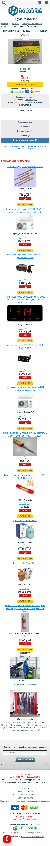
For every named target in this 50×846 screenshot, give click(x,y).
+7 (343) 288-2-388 (25, 19)
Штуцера (5, 26)
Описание (25, 126)
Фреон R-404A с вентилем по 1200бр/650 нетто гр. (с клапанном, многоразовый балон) (25, 608)
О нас (25, 785)
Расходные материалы (32, 24)
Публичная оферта (25, 798)
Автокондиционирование (25, 684)
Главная (4, 24)
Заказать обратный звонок (25, 819)
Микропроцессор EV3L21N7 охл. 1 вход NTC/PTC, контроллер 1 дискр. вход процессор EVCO (25, 300)
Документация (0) (25, 131)
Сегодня (32, 97)
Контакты (25, 788)
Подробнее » (25, 193)
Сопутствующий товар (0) (25, 140)
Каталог (15, 24)
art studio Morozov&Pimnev (32, 837)
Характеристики (25, 122)
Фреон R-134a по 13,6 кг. (25, 520)
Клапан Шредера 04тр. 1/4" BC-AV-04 (25, 167)
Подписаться (25, 759)
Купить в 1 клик (25, 205)
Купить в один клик (25, 84)
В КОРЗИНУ (25, 199)
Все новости (25, 656)
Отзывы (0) (25, 135)
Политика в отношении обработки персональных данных (25, 801)
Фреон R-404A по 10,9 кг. (25, 563)
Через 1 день (31, 100)
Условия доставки (25, 791)
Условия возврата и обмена (25, 794)
